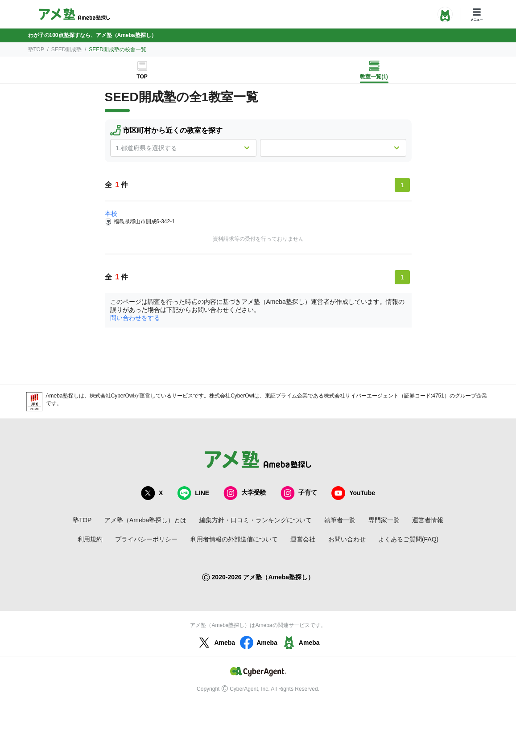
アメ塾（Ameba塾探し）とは (145, 520)
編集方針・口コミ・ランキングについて (255, 520)
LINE (193, 493)
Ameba (215, 643)
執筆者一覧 (339, 520)
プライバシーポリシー (146, 539)
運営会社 (302, 539)
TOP (141, 77)
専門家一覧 (384, 520)
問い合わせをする (135, 317)
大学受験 (244, 493)
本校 (111, 213)
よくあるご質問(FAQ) (408, 539)
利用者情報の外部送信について (234, 539)
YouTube (353, 493)
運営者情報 (427, 520)
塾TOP (36, 49)
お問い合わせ (347, 539)
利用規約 (90, 539)
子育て (299, 493)
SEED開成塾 (66, 49)
